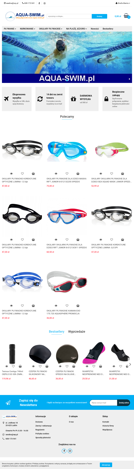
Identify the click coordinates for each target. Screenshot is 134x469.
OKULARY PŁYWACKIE (50, 29)
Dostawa (39, 422)
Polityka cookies (42, 434)
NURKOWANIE (27, 29)
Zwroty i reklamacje (43, 426)
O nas (71, 422)
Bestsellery (108, 29)
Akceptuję (106, 465)
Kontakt (105, 422)
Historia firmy (108, 426)
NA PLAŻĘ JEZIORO (76, 29)
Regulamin (39, 430)
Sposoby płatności (43, 438)
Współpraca (107, 430)
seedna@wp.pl (12, 434)
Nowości (95, 29)
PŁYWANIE (10, 29)
